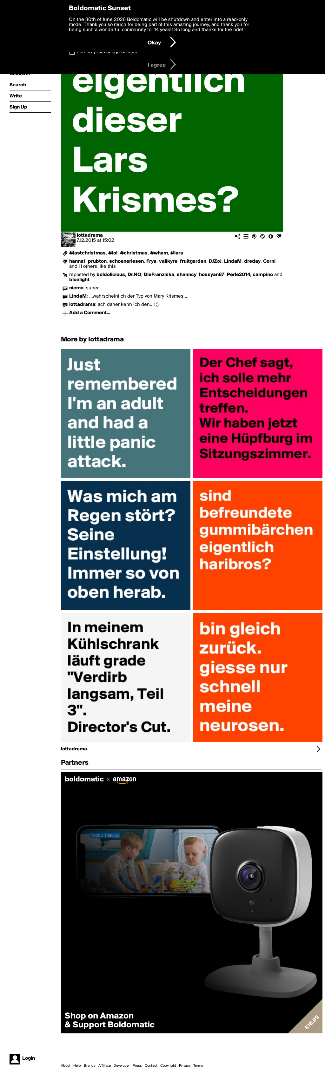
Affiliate (104, 1066)
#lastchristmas (87, 253)
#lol (112, 253)
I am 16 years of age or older (107, 52)
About (65, 1066)
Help (77, 1066)
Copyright (168, 1066)
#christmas (134, 253)
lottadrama (90, 235)
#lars (176, 253)
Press (137, 1066)
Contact (151, 1066)
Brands (90, 1066)
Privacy (184, 1066)
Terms (198, 1066)
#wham (159, 253)
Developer (122, 1066)
